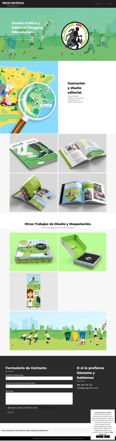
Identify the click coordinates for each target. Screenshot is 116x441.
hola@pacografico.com (87, 387)
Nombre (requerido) (39, 376)
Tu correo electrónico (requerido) (39, 384)
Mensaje (39, 395)
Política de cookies (79, 438)
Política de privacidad (47, 407)
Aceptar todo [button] (99, 436)
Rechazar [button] (107, 436)
